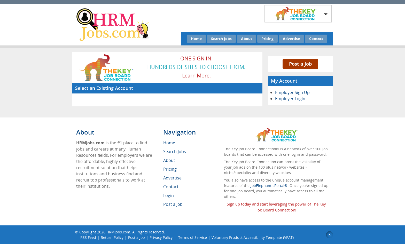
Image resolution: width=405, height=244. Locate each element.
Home (196, 38)
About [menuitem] (169, 160)
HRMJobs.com (118, 232)
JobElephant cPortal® (269, 185)
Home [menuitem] (169, 143)
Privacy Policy (162, 237)
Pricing (267, 38)
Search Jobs (221, 38)
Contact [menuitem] (170, 187)
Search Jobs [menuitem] (174, 151)
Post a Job (300, 64)
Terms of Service (192, 237)
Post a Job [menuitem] (173, 204)
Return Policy (112, 237)
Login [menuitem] (168, 195)
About (246, 38)
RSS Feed (88, 237)
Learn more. (196, 75)
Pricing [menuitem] (170, 169)
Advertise (291, 38)
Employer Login (290, 98)
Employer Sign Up (292, 92)
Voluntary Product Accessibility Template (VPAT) (253, 237)
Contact (316, 38)
